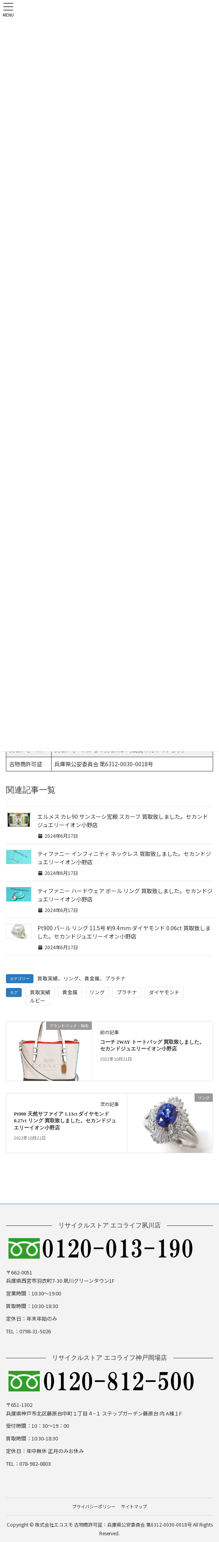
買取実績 (47, 978)
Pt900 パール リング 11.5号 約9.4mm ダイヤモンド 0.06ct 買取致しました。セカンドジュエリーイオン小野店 (124, 932)
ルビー (37, 1000)
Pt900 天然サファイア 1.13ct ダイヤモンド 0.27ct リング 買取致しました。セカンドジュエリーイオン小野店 (65, 1121)
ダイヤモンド (164, 992)
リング (71, 978)
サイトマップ (134, 1506)
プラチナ (115, 978)
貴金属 (92, 978)
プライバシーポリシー (93, 1506)
